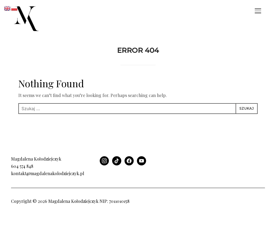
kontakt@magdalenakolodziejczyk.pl (47, 188)
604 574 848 (22, 180)
